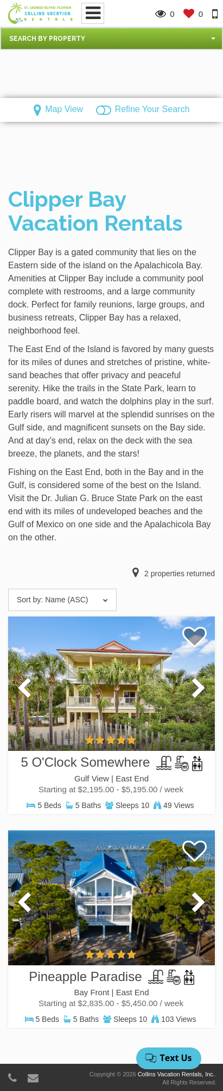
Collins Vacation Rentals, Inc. (176, 1074)
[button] (111, 39)
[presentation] (24, 689)
